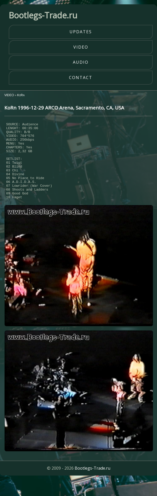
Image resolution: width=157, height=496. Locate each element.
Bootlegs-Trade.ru (92, 484)
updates (81, 32)
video (80, 47)
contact (80, 77)
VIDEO (9, 95)
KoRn (21, 95)
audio (81, 62)
